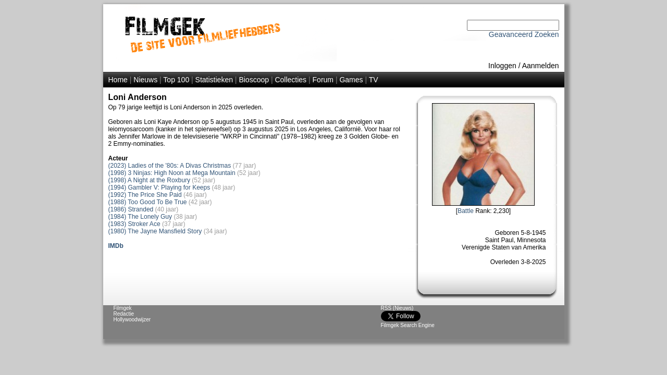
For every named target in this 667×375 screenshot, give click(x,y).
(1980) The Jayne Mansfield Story (155, 231)
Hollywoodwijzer (132, 319)
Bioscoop (254, 80)
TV (373, 80)
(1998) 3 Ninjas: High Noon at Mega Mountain (172, 173)
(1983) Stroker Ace (134, 224)
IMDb (115, 245)
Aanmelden (540, 65)
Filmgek (123, 308)
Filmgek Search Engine (408, 325)
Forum (323, 80)
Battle (466, 211)
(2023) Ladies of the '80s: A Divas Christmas (169, 165)
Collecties (290, 80)
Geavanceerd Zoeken (524, 34)
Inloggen (502, 65)
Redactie (124, 314)
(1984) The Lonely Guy (140, 216)
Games (351, 80)
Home (118, 80)
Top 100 (176, 80)
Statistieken (214, 80)
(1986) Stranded (131, 209)
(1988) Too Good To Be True (147, 202)
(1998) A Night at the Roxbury (149, 180)
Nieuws (145, 80)
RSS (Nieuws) (397, 308)
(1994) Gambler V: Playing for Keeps (159, 187)
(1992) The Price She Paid (145, 194)
